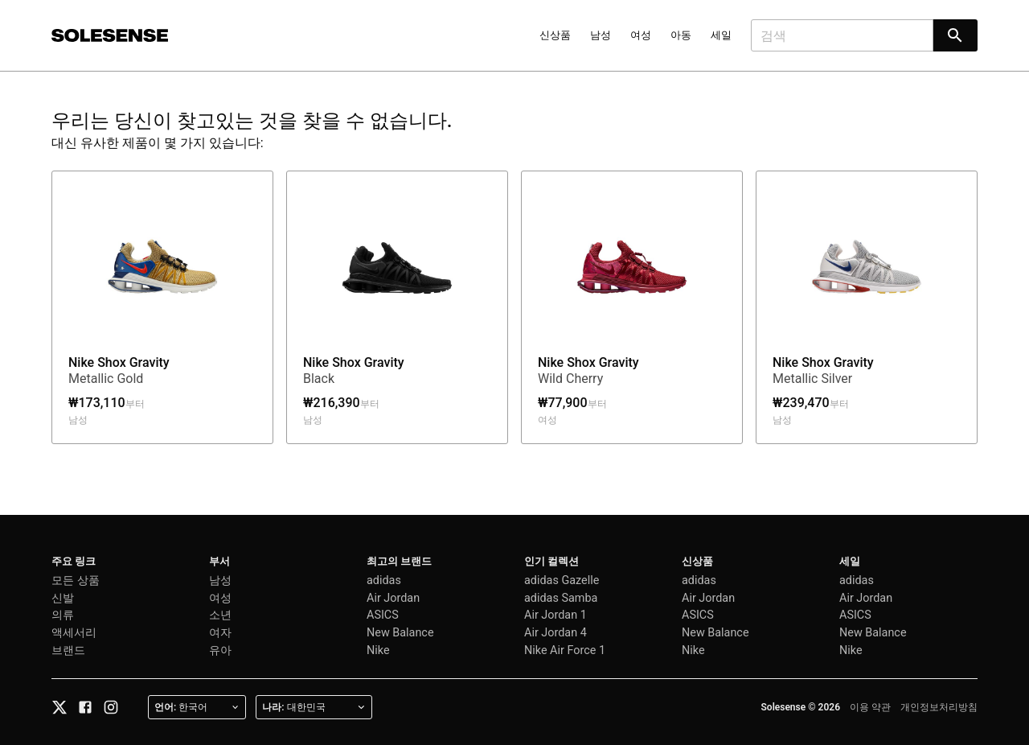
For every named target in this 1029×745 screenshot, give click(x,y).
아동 (680, 35)
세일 (721, 35)
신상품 (555, 35)
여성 (640, 35)
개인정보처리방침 (939, 707)
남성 (600, 35)
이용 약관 (870, 707)
